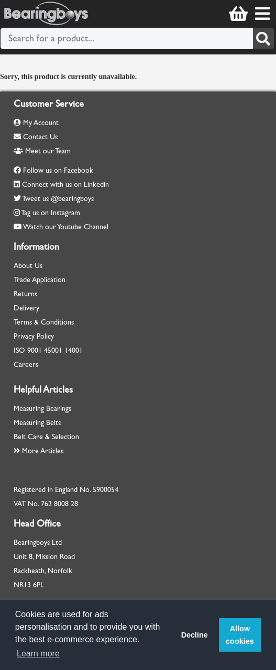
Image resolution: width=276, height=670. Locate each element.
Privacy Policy (34, 336)
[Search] (263, 38)
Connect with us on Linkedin (65, 184)
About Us (28, 265)
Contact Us (36, 136)
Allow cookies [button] (240, 634)
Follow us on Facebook (58, 170)
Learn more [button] (38, 653)
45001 (53, 350)
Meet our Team (42, 151)
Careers (26, 364)
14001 (73, 350)
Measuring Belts (37, 422)
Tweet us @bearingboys (58, 198)
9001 (34, 350)
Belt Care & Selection (46, 436)
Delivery (26, 308)
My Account (36, 122)
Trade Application (39, 279)
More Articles (38, 450)
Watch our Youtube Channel (65, 226)
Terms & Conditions (44, 322)
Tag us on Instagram (50, 212)
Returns (25, 293)
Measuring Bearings (42, 408)
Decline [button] (194, 635)
